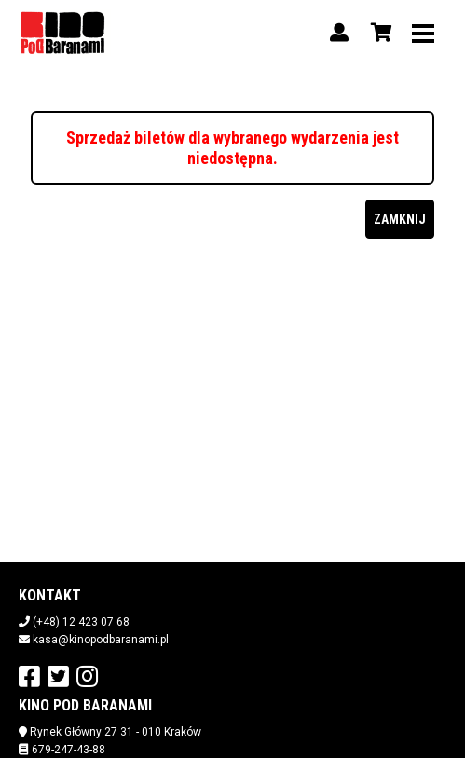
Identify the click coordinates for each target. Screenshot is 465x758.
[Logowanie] (339, 32)
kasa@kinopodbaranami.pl (101, 639)
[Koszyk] (378, 32)
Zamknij (400, 219)
